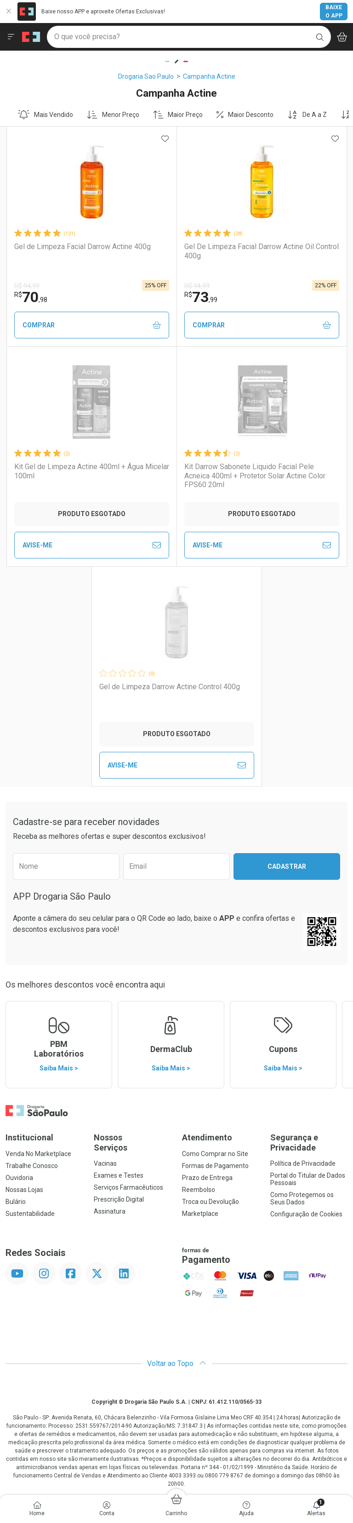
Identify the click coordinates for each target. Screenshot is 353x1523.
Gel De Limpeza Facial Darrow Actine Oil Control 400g (261, 251)
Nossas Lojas (24, 1189)
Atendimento (207, 1137)
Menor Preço (113, 114)
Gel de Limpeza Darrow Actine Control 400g (169, 686)
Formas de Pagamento (215, 1165)
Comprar (92, 325)
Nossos (132, 1142)
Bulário (16, 1201)
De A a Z (307, 114)
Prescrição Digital (119, 1199)
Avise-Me (92, 545)
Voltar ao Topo (176, 1363)
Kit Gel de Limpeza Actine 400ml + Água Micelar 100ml (91, 471)
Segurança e (308, 1142)
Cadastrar (287, 866)
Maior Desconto (244, 114)
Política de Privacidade (303, 1163)
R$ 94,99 (27, 286)
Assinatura (109, 1211)
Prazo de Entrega (207, 1177)
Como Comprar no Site (215, 1153)
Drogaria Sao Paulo (146, 76)
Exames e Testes (118, 1175)
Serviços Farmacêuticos (128, 1187)
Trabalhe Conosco (32, 1165)
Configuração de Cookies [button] (306, 1214)
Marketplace (200, 1213)
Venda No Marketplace (38, 1153)
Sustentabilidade (30, 1213)
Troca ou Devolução (210, 1201)
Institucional (29, 1137)
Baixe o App (333, 11)
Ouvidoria (19, 1177)
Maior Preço (178, 114)
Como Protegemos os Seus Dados (302, 1198)
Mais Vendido (45, 114)
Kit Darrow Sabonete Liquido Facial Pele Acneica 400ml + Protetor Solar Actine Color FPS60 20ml (254, 475)
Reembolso (198, 1189)
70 (30, 297)
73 (200, 297)
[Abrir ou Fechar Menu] (11, 37)
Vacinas (105, 1163)
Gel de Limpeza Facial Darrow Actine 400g (82, 246)
